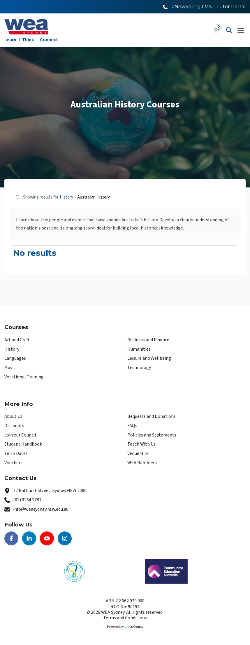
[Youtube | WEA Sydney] (47, 538)
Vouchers (13, 462)
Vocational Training (24, 377)
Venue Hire (138, 453)
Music (9, 367)
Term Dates (16, 453)
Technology (139, 367)
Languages (15, 358)
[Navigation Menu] (241, 30)
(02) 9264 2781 (27, 500)
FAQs (132, 425)
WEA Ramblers (142, 462)
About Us (13, 416)
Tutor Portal (231, 6)
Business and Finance (148, 340)
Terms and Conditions (125, 618)
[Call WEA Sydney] (165, 6)
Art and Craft (16, 340)
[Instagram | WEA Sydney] (65, 538)
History (11, 349)
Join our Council (20, 435)
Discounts (14, 425)
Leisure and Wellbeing (149, 358)
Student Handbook (23, 444)
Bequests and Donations (151, 416)
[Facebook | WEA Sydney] (11, 538)
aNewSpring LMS (192, 6)
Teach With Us (141, 444)
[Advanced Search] (229, 30)
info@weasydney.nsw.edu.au (40, 509)
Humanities (139, 349)
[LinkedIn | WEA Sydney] (29, 538)
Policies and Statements (151, 435)
